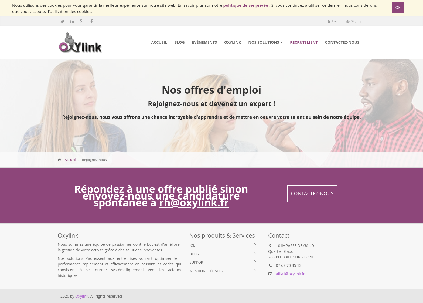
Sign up (354, 21)
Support (197, 262)
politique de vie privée (246, 5)
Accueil (70, 159)
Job (193, 245)
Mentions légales (206, 270)
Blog (194, 253)
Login (333, 21)
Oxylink (81, 296)
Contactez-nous (312, 193)
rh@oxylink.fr (194, 202)
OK (397, 7)
